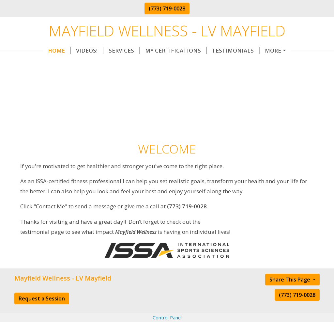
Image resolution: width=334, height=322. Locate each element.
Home (31, 50)
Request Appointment (57, 64)
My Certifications (147, 50)
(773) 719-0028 (167, 8)
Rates (110, 64)
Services (96, 50)
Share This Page (290, 293)
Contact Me (148, 64)
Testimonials (207, 50)
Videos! (61, 50)
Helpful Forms (262, 50)
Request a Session (42, 311)
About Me (189, 64)
